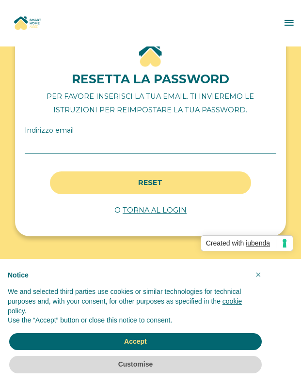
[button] (258, 274)
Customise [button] (135, 364)
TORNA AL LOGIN (155, 210)
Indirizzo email (49, 130)
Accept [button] (135, 341)
